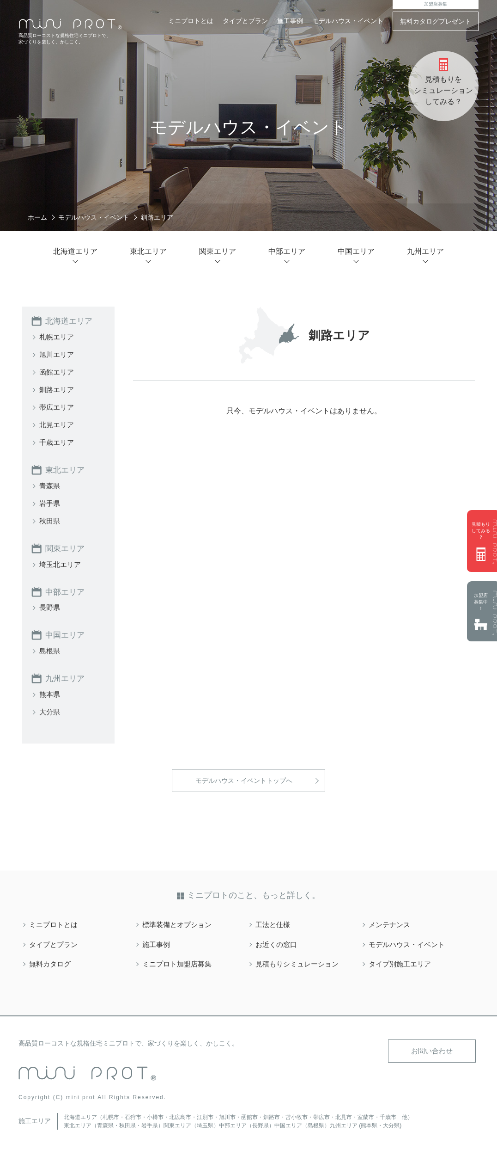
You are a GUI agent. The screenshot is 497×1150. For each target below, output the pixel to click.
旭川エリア (57, 354)
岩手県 (50, 502)
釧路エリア (57, 389)
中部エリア (66, 590)
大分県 (50, 709)
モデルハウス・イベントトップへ (243, 778)
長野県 (50, 606)
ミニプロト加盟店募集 (179, 962)
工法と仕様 (273, 922)
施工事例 (290, 21)
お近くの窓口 (277, 942)
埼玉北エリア (61, 563)
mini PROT (70, 24)
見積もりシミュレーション (299, 962)
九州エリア (66, 676)
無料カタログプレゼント (435, 21)
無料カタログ (51, 962)
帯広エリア (57, 407)
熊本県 (50, 692)
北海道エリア (70, 321)
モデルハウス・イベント (347, 21)
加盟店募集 (435, 3)
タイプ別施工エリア (402, 962)
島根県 (50, 649)
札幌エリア (57, 336)
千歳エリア (57, 442)
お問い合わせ (434, 1048)
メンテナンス (391, 922)
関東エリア (66, 547)
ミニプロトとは (190, 21)
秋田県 (50, 520)
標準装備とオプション (179, 922)
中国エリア (66, 633)
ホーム (37, 217)
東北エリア (66, 469)
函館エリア (57, 371)
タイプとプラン (245, 21)
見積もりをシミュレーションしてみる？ (443, 90)
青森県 (50, 485)
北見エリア (57, 424)
